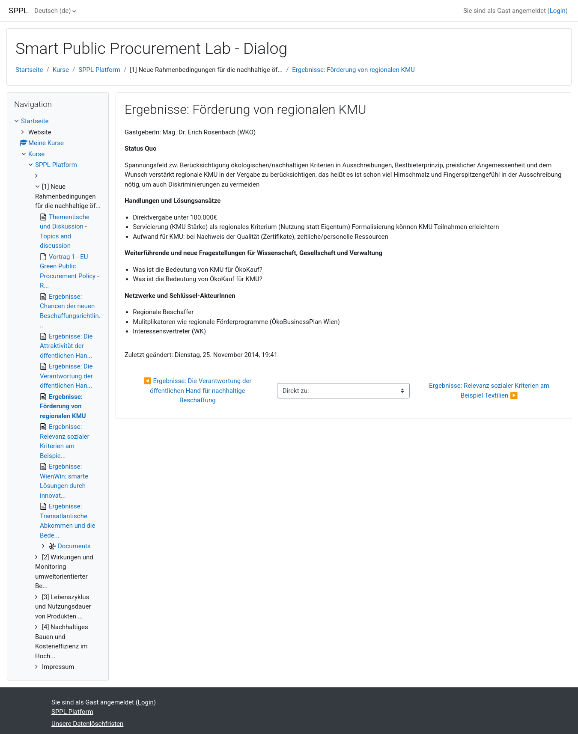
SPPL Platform (99, 70)
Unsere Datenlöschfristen (87, 724)
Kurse (61, 70)
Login (558, 11)
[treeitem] (57, 394)
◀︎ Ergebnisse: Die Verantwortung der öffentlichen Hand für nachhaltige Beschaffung (198, 390)
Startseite (29, 70)
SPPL (18, 10)
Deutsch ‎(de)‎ (52, 11)
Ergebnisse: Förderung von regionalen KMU (353, 70)
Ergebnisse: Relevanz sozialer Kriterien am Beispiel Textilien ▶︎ (490, 390)
